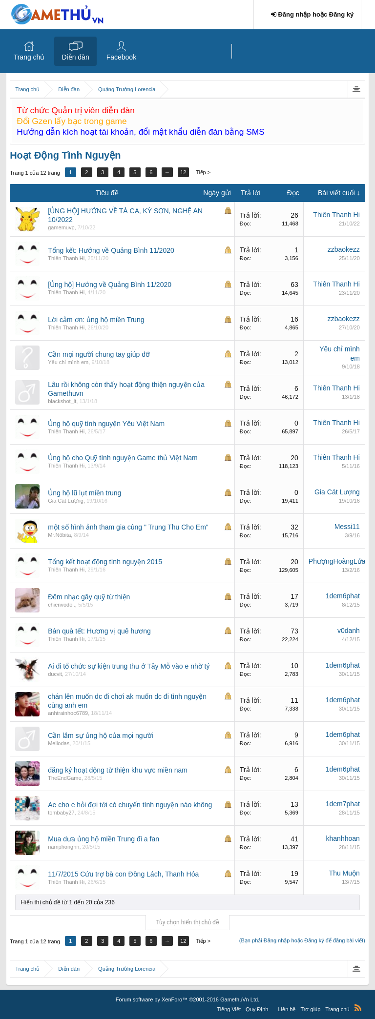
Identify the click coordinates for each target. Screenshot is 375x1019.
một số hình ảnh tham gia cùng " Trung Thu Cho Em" (128, 527)
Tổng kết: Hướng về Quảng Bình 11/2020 (111, 250)
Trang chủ (29, 57)
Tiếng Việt (229, 1009)
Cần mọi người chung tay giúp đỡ (99, 354)
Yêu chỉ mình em (68, 362)
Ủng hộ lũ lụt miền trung (84, 493)
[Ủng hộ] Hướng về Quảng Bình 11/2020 (109, 284)
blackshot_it (62, 401)
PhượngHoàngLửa (337, 561)
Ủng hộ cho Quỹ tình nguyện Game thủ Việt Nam (123, 458)
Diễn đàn (75, 57)
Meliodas (58, 743)
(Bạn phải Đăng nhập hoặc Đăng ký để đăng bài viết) (302, 940)
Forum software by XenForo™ (187, 999)
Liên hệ (287, 1009)
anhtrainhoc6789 (68, 713)
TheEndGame (64, 778)
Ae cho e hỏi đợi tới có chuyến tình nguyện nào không (130, 805)
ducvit (55, 674)
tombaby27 (61, 812)
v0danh (348, 630)
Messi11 (347, 526)
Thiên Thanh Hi (336, 215)
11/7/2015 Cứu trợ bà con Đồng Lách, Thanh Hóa (123, 874)
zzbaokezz (344, 249)
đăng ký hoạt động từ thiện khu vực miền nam (118, 770)
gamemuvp (61, 227)
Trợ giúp (310, 1009)
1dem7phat (343, 804)
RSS (357, 1007)
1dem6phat (343, 596)
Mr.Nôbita (59, 535)
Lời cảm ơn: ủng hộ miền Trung (96, 320)
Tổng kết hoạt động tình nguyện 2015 (105, 562)
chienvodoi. (61, 605)
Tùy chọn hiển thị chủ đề (187, 922)
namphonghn (63, 847)
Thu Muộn (344, 873)
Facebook (121, 57)
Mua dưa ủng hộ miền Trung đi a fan (103, 839)
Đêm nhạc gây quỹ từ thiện (89, 597)
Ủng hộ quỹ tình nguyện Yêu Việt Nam (106, 424)
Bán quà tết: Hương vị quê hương (99, 631)
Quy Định (257, 1009)
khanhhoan (343, 838)
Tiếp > (203, 172)
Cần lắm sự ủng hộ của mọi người (100, 735)
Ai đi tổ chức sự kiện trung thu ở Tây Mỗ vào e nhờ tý (128, 666)
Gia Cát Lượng (65, 501)
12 (183, 172)
